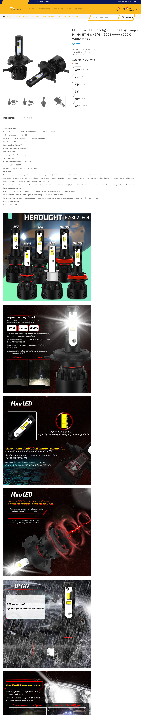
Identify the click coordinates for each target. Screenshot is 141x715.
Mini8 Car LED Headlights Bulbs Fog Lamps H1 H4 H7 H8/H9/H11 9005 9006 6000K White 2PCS (43, 16)
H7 (77, 77)
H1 (77, 91)
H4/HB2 (79, 98)
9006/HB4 (80, 84)
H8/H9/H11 (80, 105)
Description (9, 117)
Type (76, 63)
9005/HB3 (80, 69)
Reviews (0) (27, 117)
